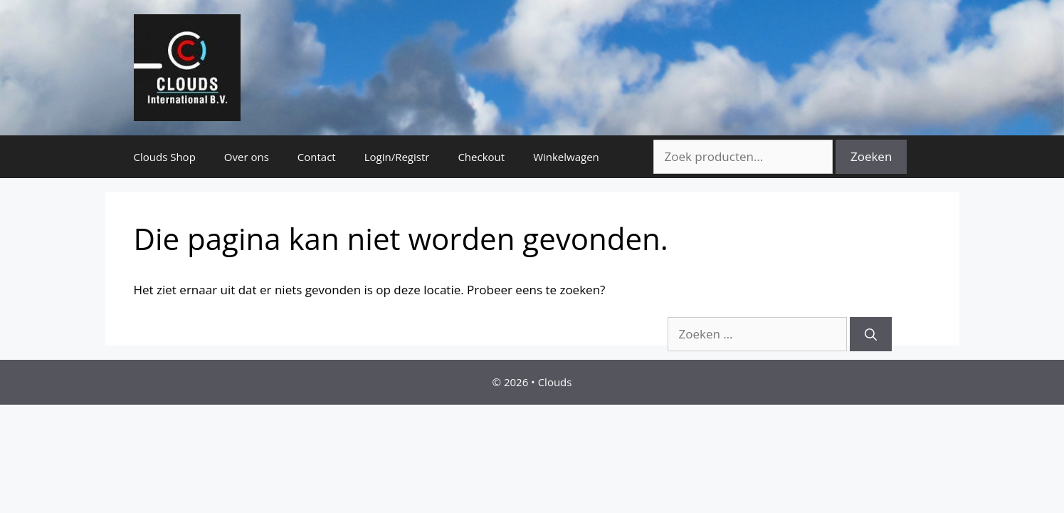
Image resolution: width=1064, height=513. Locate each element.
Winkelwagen (566, 157)
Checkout (481, 157)
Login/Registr (397, 157)
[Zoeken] (871, 334)
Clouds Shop (165, 157)
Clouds (555, 382)
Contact (316, 157)
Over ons (246, 157)
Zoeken (871, 156)
